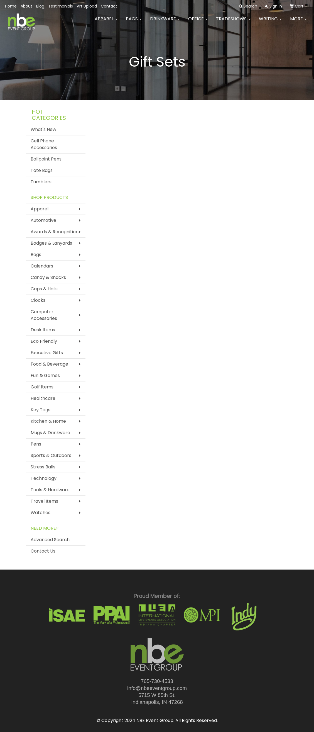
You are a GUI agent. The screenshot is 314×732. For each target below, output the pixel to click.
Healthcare (43, 398)
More (298, 22)
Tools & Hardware (50, 490)
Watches (40, 512)
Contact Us (43, 551)
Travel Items (44, 501)
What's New (43, 129)
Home (11, 6)
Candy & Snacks (48, 277)
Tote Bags (42, 170)
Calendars (42, 266)
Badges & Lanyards (51, 243)
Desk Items (43, 330)
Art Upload (87, 6)
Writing (270, 22)
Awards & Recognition (54, 231)
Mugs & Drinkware (50, 432)
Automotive (43, 220)
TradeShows (233, 22)
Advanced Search (50, 539)
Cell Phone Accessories (44, 144)
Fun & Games (45, 375)
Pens (36, 444)
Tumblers (41, 182)
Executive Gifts (47, 352)
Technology (44, 478)
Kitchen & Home (48, 421)
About (26, 6)
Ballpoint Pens (46, 159)
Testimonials (60, 6)
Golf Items (42, 387)
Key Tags (40, 410)
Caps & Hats (44, 289)
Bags (134, 22)
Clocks (38, 300)
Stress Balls (43, 467)
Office (198, 22)
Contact (109, 6)
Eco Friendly (44, 341)
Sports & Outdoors (51, 455)
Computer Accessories (44, 315)
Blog (40, 6)
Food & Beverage (49, 364)
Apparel (106, 22)
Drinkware (165, 22)
